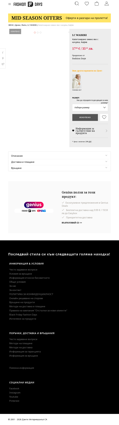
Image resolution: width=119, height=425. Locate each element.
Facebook (14, 388)
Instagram (14, 392)
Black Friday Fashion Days (23, 314)
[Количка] (97, 3)
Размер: (76, 98)
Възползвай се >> (72, 222)
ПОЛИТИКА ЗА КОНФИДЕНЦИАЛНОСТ (31, 294)
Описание (17, 155)
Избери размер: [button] (90, 107)
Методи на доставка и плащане (27, 306)
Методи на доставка (20, 347)
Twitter (3, 64)
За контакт (15, 290)
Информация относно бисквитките (29, 277)
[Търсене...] (77, 3)
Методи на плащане (20, 343)
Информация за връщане (23, 355)
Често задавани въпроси (23, 269)
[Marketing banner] (59, 16)
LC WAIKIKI (79, 35)
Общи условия (17, 281)
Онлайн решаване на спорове (26, 298)
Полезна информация (21, 367)
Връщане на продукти (22, 302)
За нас (12, 286)
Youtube (13, 396)
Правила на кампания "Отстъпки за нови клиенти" (38, 310)
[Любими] (87, 3)
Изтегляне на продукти (22, 318)
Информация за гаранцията (25, 351)
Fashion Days (79, 58)
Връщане (16, 168)
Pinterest (14, 400)
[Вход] (107, 3)
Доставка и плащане (22, 161)
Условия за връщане (20, 273)
